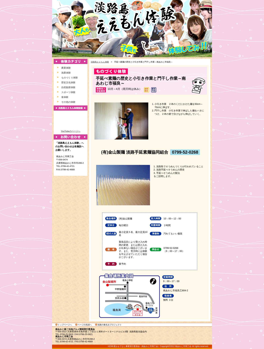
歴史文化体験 (68, 82)
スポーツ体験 (68, 92)
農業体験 (66, 67)
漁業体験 (66, 72)
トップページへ (65, 325)
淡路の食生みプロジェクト (109, 325)
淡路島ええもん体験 (132, 28)
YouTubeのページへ (70, 131)
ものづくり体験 (69, 77)
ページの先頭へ (85, 325)
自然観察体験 (68, 87)
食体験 (64, 97)
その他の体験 (68, 102)
